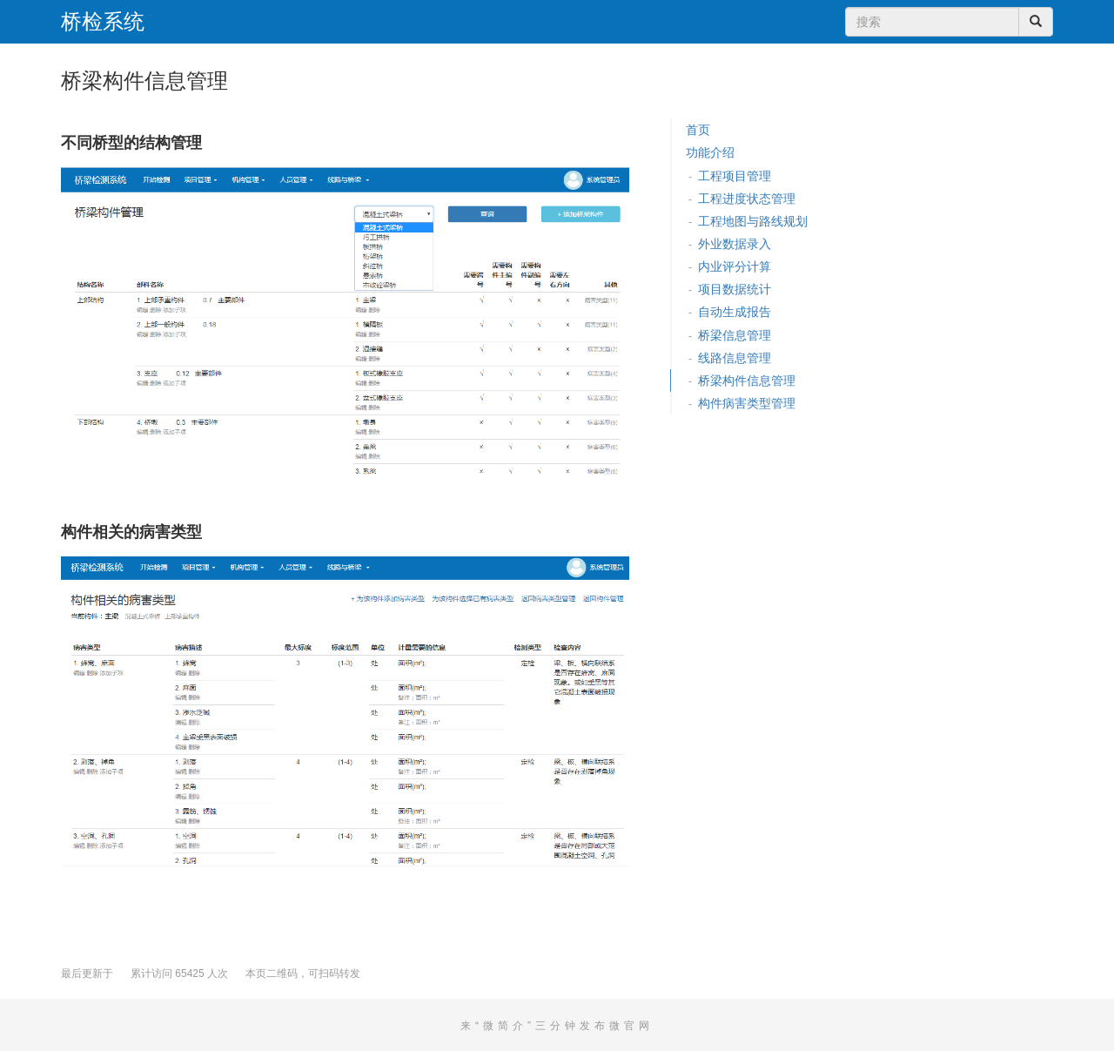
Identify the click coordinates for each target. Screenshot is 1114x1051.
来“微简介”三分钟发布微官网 (557, 1026)
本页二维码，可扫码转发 (302, 973)
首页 (698, 130)
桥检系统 (102, 21)
